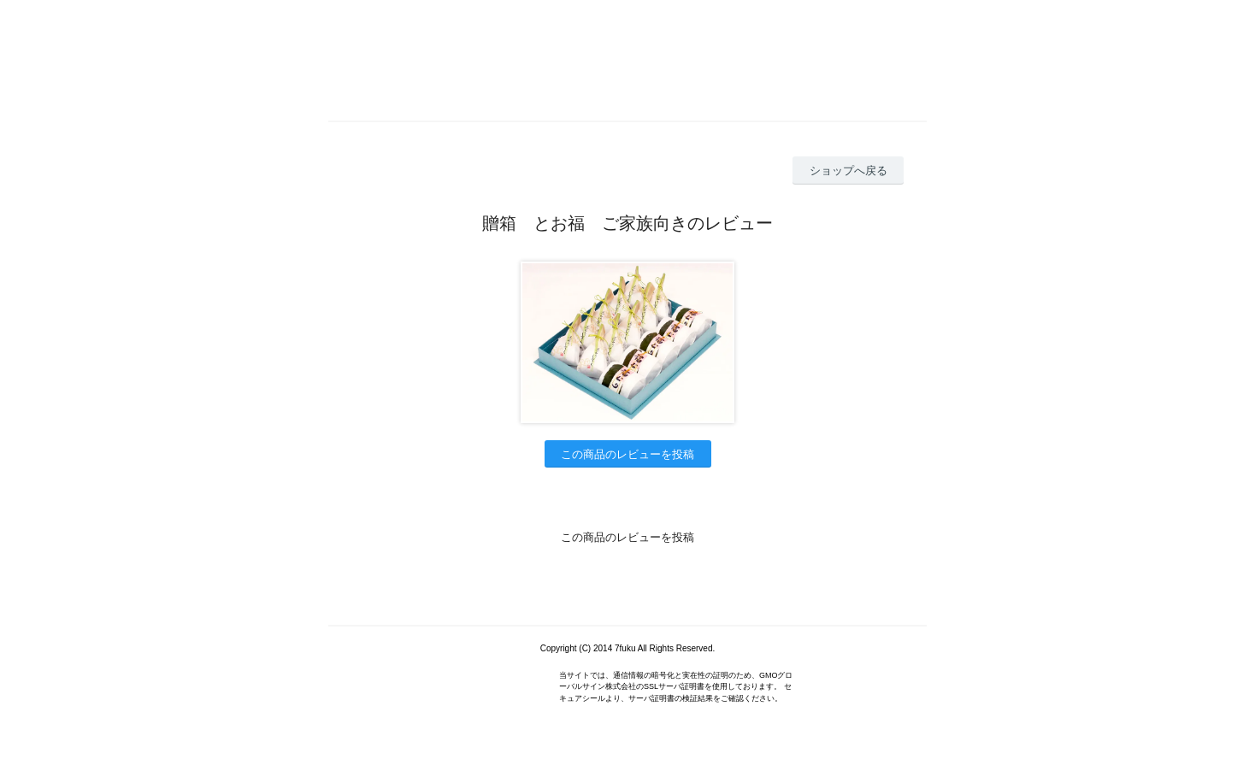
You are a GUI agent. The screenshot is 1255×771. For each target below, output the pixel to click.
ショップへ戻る (848, 170)
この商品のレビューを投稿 (627, 454)
